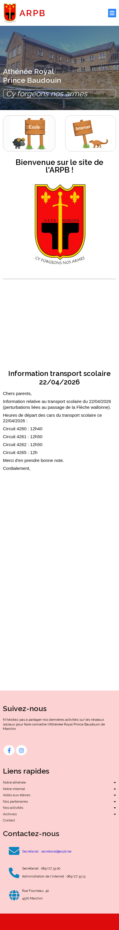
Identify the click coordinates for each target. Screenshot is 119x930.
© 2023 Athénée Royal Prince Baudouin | (45, 921)
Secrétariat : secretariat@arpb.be (46, 851)
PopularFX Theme (92, 921)
